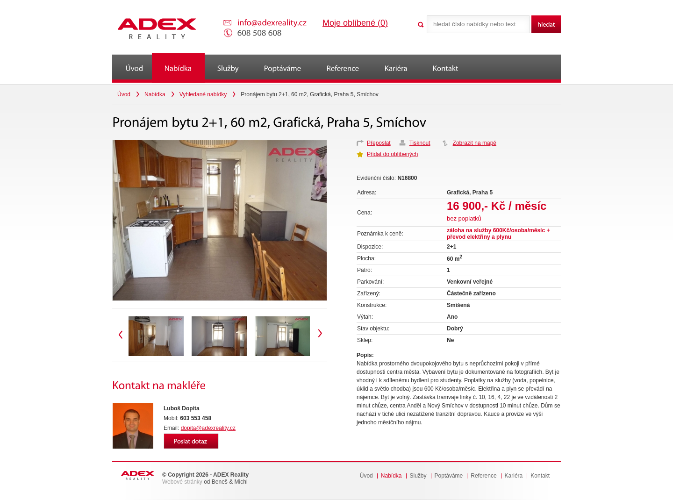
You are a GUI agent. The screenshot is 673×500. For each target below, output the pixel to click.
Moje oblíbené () (355, 23)
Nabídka (154, 94)
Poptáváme (449, 476)
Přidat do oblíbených (392, 154)
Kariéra (514, 476)
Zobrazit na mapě (474, 143)
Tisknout (419, 143)
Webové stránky (182, 482)
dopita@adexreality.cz (208, 428)
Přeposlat (379, 143)
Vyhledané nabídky (203, 94)
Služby (418, 476)
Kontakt (540, 476)
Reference (483, 476)
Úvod (123, 94)
